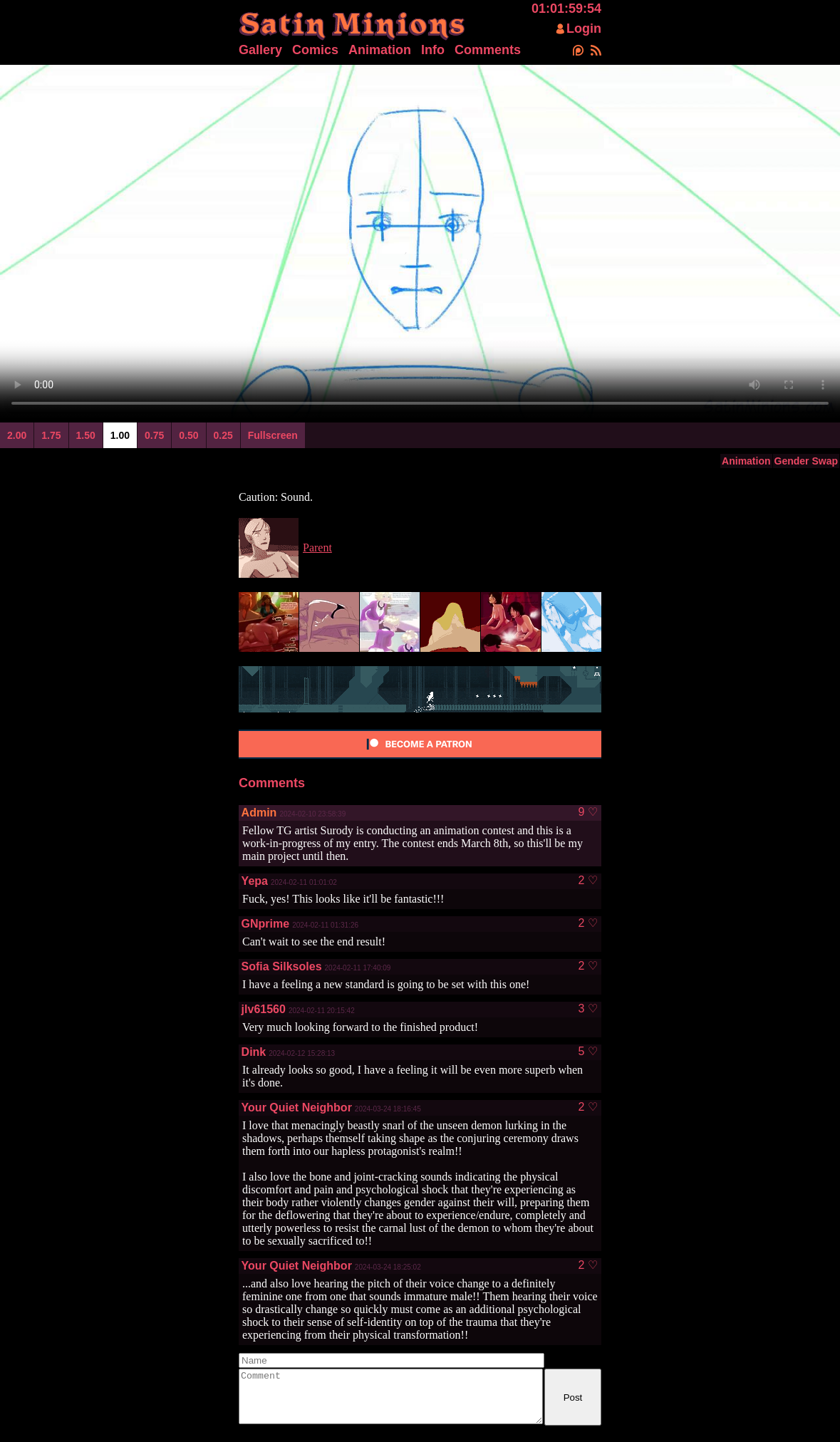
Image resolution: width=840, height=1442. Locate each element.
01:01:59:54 (566, 8)
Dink (254, 1052)
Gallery (260, 50)
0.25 (223, 435)
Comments (488, 50)
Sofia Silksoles (282, 966)
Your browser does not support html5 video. (420, 242)
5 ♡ (587, 1051)
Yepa (255, 881)
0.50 (188, 435)
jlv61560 (264, 1009)
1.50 (85, 435)
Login (583, 28)
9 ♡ (587, 812)
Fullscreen (273, 435)
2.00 (16, 435)
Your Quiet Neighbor (297, 1107)
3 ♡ (587, 1009)
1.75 (51, 435)
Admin (259, 812)
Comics (315, 50)
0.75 (154, 435)
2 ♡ (587, 880)
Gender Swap (806, 461)
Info (433, 50)
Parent (317, 547)
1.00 (120, 435)
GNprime (266, 924)
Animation (379, 50)
